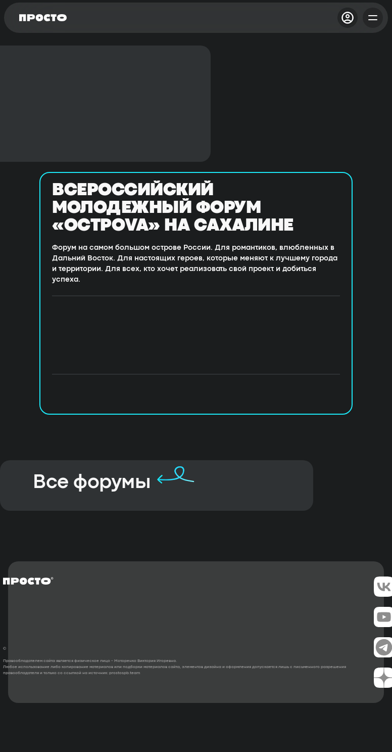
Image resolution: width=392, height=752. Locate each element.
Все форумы (92, 483)
